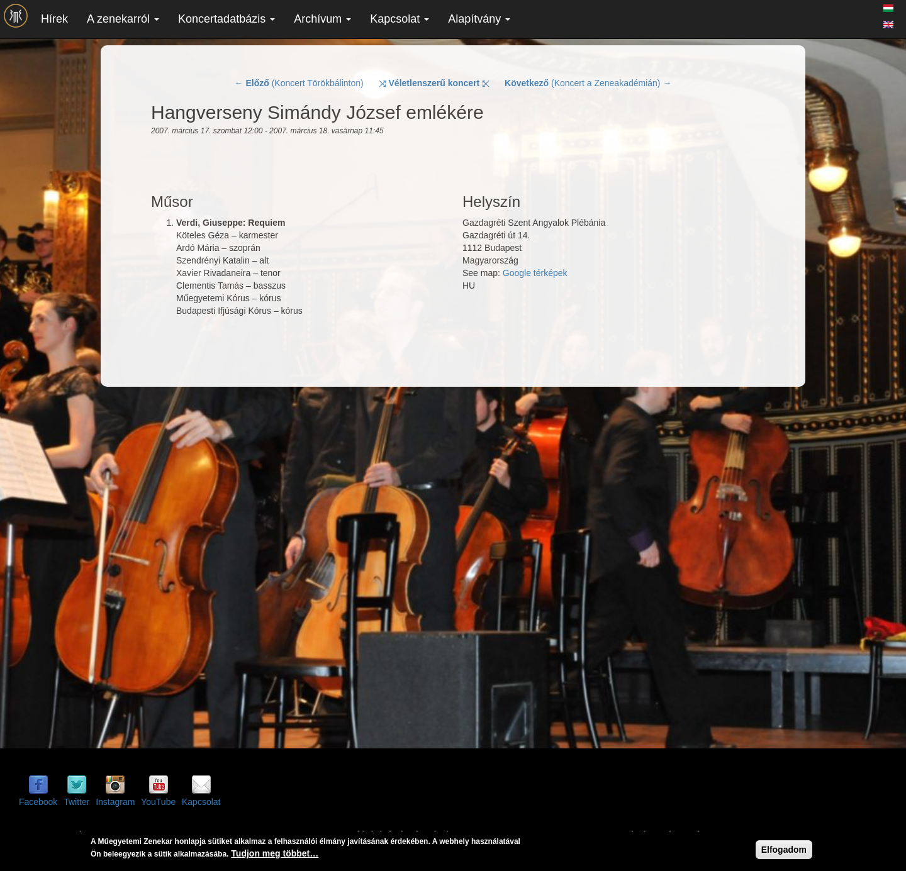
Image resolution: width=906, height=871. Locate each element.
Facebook (38, 802)
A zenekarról (123, 19)
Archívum (322, 19)
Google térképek (535, 273)
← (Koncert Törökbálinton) (299, 83)
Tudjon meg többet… (274, 853)
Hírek (54, 19)
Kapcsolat (399, 19)
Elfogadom (784, 850)
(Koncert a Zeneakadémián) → (588, 83)
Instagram (115, 802)
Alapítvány (479, 19)
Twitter (76, 802)
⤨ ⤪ (434, 83)
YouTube (158, 802)
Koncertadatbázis (226, 19)
